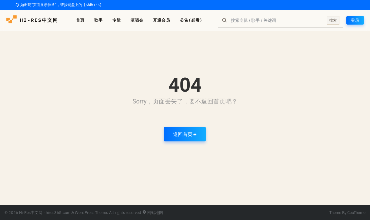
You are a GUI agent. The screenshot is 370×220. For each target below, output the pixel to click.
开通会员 (161, 20)
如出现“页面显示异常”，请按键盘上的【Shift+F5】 (59, 4)
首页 (80, 20)
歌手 (98, 20)
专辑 (116, 20)
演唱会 (137, 20)
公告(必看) (191, 20)
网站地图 (152, 212)
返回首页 (185, 134)
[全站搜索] (277, 20)
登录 (355, 20)
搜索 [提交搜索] (333, 20)
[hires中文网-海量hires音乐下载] (11, 20)
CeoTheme (356, 212)
